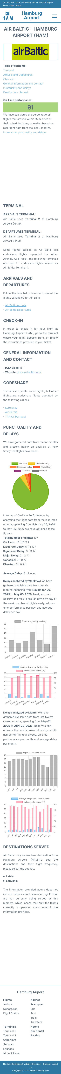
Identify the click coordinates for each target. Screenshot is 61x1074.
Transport (37, 1004)
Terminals (9, 1026)
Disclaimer (36, 1064)
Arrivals (8, 1004)
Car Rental (37, 1031)
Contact (46, 1064)
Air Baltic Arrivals (15, 305)
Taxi (33, 1013)
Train (34, 1017)
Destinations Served (15, 92)
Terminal (8, 70)
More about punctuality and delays (24, 132)
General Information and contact (23, 83)
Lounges (8, 1048)
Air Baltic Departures (18, 309)
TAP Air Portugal (15, 416)
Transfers (36, 1022)
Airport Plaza (11, 1053)
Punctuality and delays (17, 88)
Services (8, 1044)
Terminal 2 (9, 1035)
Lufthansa (11, 407)
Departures (10, 1008)
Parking (35, 1035)
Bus (33, 1008)
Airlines (35, 999)
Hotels (35, 1026)
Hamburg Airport (32, 15)
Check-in (8, 79)
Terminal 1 (9, 1031)
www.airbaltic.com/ (29, 372)
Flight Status (11, 1013)
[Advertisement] (30, 168)
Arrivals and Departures (18, 74)
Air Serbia (11, 412)
